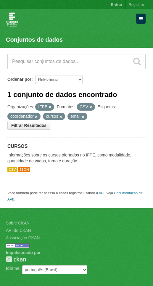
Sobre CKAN (18, 223)
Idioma (12, 268)
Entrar (116, 4)
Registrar (136, 4)
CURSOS (17, 146)
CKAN (16, 259)
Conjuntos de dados (34, 39)
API (101, 193)
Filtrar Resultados (28, 125)
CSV (12, 169)
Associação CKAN (23, 237)
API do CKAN (18, 230)
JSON (24, 169)
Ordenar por (19, 79)
